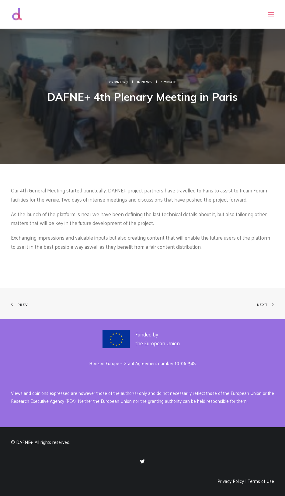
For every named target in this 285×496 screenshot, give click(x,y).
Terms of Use (261, 481)
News (146, 81)
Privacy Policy (230, 481)
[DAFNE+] (17, 14)
